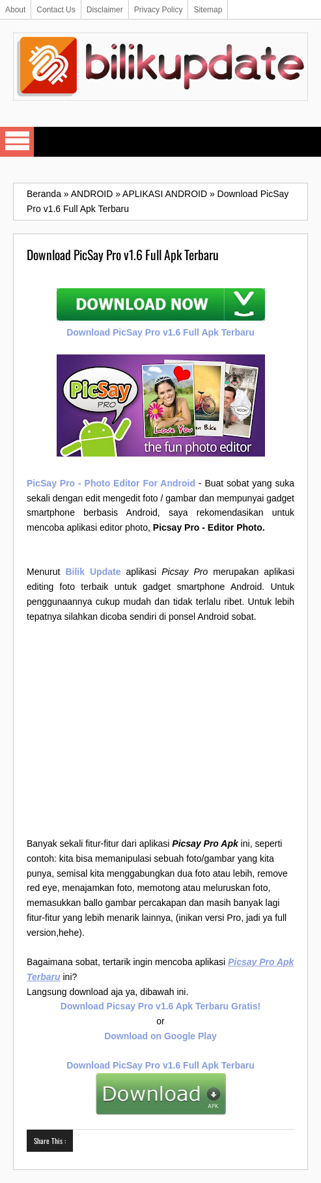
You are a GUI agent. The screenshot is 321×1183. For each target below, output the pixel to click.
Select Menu (17, 142)
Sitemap (207, 9)
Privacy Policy (158, 9)
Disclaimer (105, 9)
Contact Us (55, 9)
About (15, 9)
